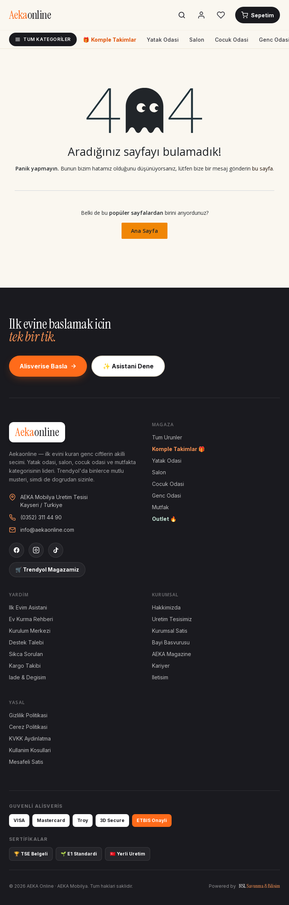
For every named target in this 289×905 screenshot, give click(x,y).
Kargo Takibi (25, 665)
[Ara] (181, 15)
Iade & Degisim (27, 677)
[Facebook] (16, 550)
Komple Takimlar (109, 39)
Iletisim (160, 677)
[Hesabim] (201, 15)
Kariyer (161, 665)
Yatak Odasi (163, 39)
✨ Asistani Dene (128, 366)
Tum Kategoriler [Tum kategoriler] (43, 39)
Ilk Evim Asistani (28, 607)
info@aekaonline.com (47, 529)
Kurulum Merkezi (29, 630)
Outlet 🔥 (164, 519)
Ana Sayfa (144, 230)
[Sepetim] (257, 15)
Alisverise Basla (48, 366)
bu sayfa (262, 168)
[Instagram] (36, 550)
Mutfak (160, 507)
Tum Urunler (167, 437)
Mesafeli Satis (26, 762)
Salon (196, 39)
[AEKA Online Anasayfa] (30, 15)
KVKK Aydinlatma (30, 738)
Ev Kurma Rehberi (31, 619)
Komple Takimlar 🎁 (178, 449)
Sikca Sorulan (26, 654)
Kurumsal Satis (169, 630)
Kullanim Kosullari (30, 750)
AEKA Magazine (171, 654)
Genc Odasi (166, 495)
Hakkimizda (166, 607)
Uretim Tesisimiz (172, 619)
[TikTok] (55, 550)
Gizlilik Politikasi (28, 715)
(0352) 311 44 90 (41, 517)
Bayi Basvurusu (171, 642)
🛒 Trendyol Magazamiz (47, 569)
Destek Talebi (26, 642)
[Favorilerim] (221, 15)
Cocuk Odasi (231, 39)
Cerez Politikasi (28, 727)
